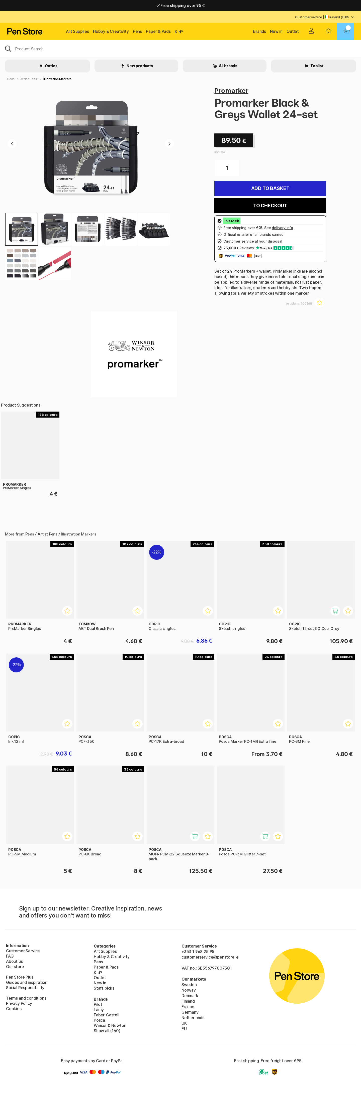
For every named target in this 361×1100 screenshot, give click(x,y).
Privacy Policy (19, 1003)
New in (276, 31)
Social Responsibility (25, 987)
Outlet (293, 31)
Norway (189, 990)
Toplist (317, 65)
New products (139, 65)
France (188, 1006)
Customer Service (23, 950)
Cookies (14, 1008)
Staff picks (104, 988)
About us (14, 961)
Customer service (308, 17)
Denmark (190, 995)
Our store (15, 966)
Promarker (231, 90)
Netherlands (193, 1017)
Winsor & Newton (110, 1025)
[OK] (180, 48)
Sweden (189, 984)
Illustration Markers (57, 79)
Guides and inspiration (26, 982)
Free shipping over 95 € (180, 5)
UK (184, 1023)
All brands (227, 65)
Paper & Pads (158, 31)
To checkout (270, 206)
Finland (188, 1001)
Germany (190, 1012)
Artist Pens (28, 79)
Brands (259, 31)
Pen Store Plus (19, 977)
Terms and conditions (26, 998)
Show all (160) (107, 1030)
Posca (99, 1020)
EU (184, 1028)
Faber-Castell (106, 1014)
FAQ (10, 956)
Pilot (98, 1004)
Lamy (99, 1009)
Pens (137, 31)
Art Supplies (77, 31)
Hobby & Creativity (111, 31)
